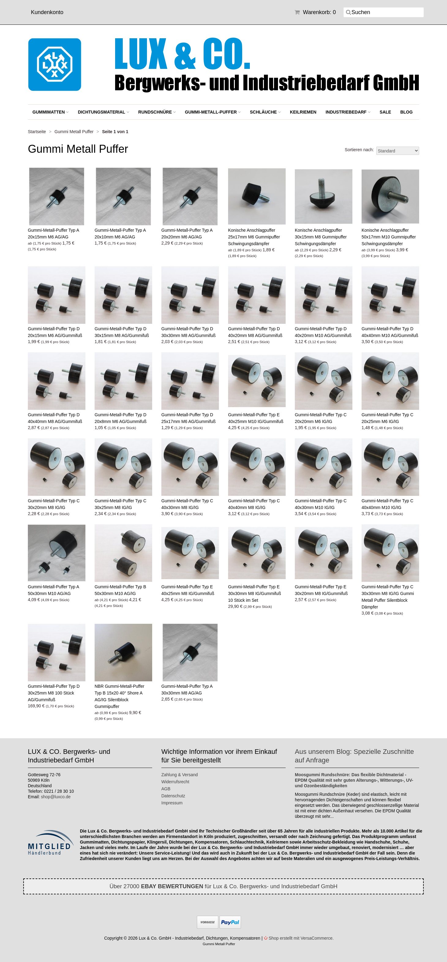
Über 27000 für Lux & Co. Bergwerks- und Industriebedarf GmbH (224, 886)
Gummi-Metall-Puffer (213, 112)
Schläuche (265, 112)
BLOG (406, 112)
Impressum (171, 802)
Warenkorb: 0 (315, 12)
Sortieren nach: (359, 149)
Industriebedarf (347, 112)
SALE (385, 112)
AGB (166, 788)
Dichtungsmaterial (103, 112)
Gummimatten (50, 112)
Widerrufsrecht (175, 781)
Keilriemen (303, 112)
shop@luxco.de (56, 796)
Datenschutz (173, 795)
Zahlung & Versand (179, 774)
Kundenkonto (47, 12)
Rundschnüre (157, 112)
